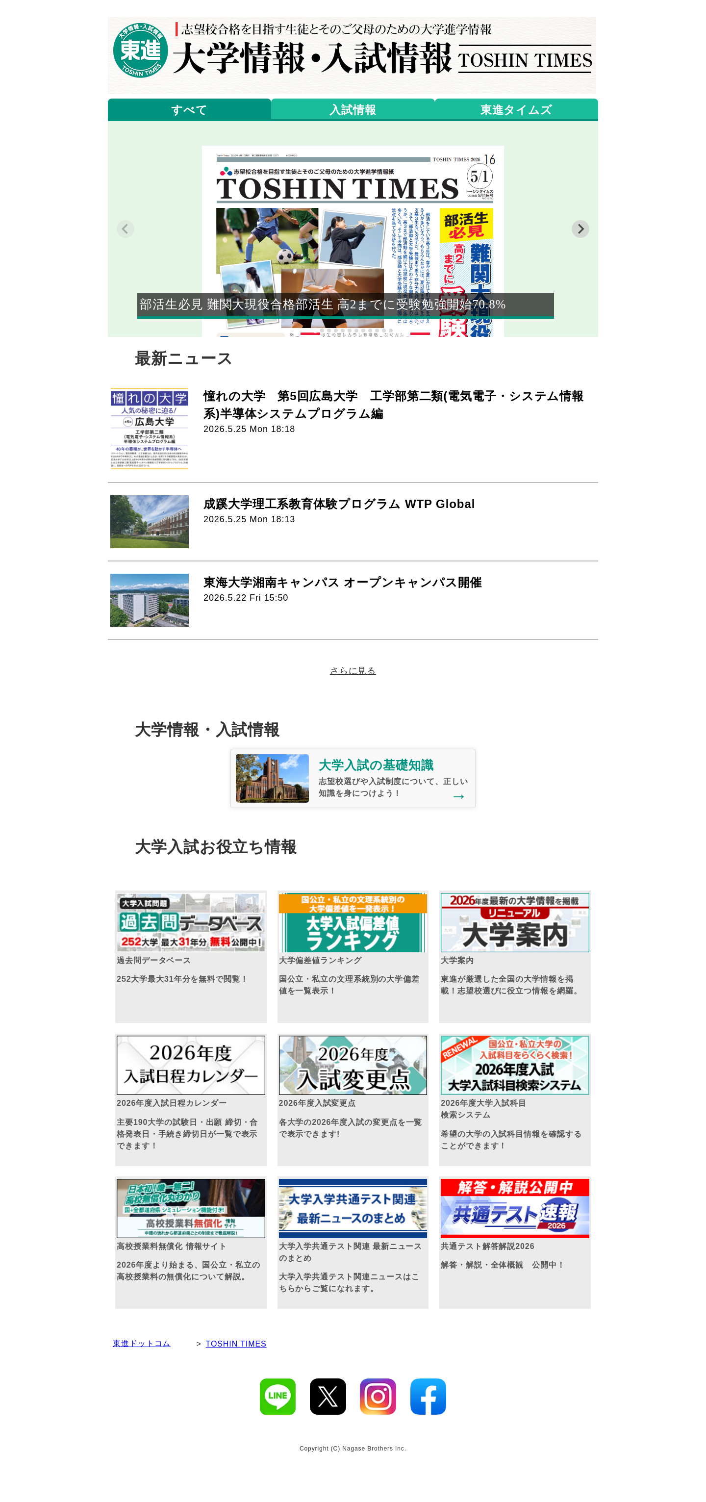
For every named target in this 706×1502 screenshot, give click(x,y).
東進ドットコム (142, 1343)
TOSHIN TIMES (236, 1344)
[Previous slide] (125, 229)
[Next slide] (580, 229)
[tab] (315, 330)
